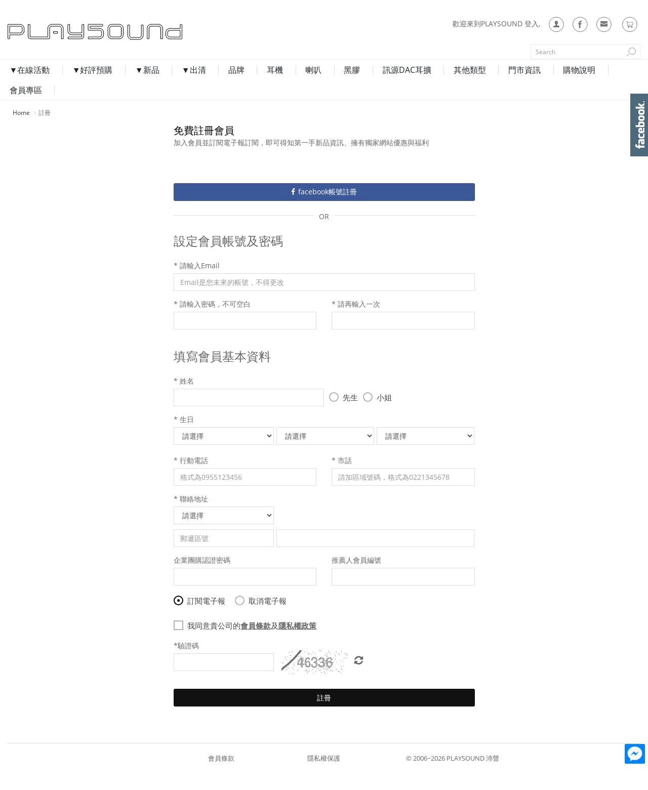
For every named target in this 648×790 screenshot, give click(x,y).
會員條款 (221, 752)
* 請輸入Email (197, 263)
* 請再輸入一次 (356, 302)
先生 (343, 395)
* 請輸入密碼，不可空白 (212, 302)
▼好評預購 (97, 86)
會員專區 (615, 86)
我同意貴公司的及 (248, 623)
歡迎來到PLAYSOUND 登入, (496, 23)
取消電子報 (261, 599)
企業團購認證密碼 (202, 558)
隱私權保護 (323, 752)
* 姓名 (184, 379)
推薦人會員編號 (356, 558)
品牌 (235, 86)
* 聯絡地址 (191, 497)
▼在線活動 (36, 86)
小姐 (377, 395)
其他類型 (457, 86)
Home (21, 109)
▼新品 (150, 86)
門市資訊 (510, 86)
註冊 (324, 695)
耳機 (271, 86)
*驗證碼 (186, 643)
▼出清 (194, 86)
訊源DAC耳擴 (397, 86)
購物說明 (563, 86)
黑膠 (344, 86)
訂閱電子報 (199, 599)
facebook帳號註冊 (324, 189)
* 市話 (342, 458)
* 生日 (184, 417)
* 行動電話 (191, 458)
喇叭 (308, 86)
